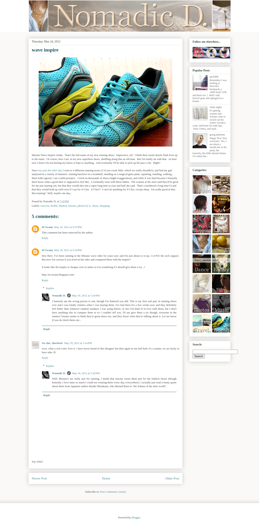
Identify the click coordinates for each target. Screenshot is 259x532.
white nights (216, 107)
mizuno (72, 205)
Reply (45, 238)
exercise (45, 205)
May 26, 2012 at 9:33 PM (68, 227)
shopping (105, 205)
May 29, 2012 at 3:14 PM (78, 343)
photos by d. (84, 205)
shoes (95, 205)
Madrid (63, 205)
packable (214, 76)
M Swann (47, 227)
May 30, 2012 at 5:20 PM (86, 373)
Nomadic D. (59, 295)
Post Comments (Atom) (113, 491)
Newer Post (39, 478)
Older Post (172, 478)
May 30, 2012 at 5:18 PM (86, 295)
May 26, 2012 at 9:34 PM (68, 250)
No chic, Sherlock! (52, 343)
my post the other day (50, 170)
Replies (50, 288)
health (54, 205)
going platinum (217, 134)
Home (106, 478)
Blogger (136, 517)
